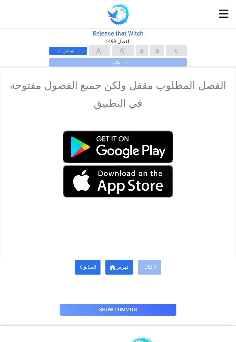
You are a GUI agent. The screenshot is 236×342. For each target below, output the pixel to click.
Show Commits (118, 310)
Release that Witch (118, 33)
